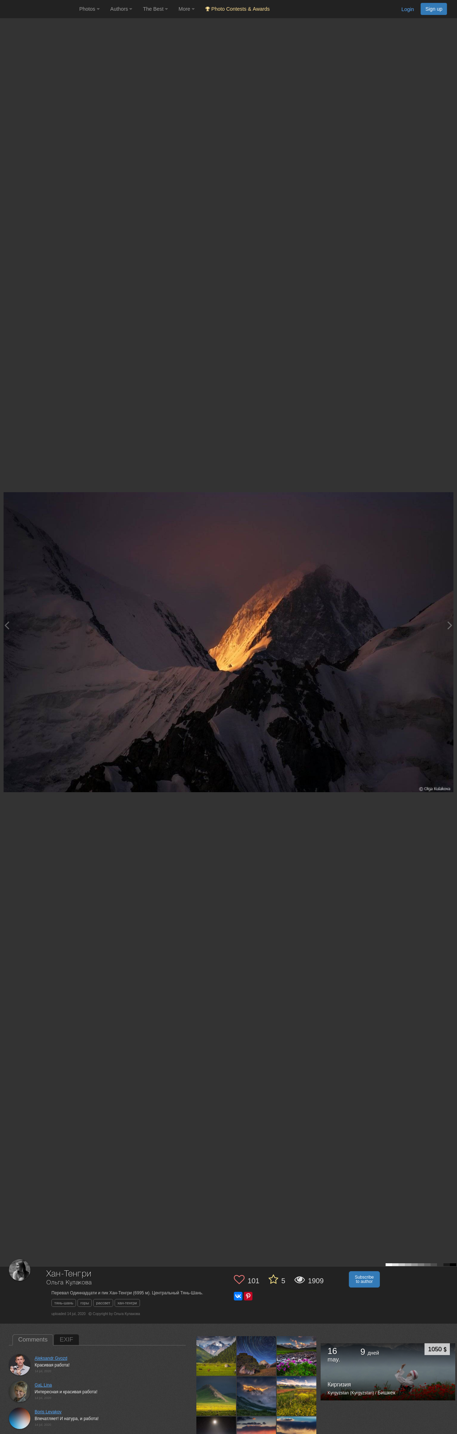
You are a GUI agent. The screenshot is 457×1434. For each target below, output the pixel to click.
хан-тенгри (127, 1303)
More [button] (187, 8)
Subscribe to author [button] (364, 1279)
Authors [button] (121, 8)
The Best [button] (155, 8)
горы (84, 1303)
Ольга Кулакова (69, 1282)
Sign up (433, 8)
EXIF (66, 1339)
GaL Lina (43, 1385)
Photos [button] (89, 8)
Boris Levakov (48, 1411)
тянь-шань (63, 1303)
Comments (32, 1339)
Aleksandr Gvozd (51, 1358)
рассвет (103, 1303)
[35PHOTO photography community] (39, 9)
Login (407, 9)
